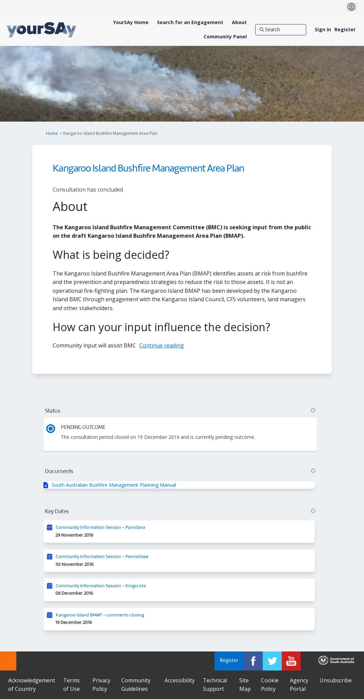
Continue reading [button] (161, 345)
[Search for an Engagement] (190, 22)
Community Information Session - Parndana (100, 527)
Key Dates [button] (180, 511)
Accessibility (179, 680)
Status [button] (180, 411)
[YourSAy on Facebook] (253, 660)
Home (52, 133)
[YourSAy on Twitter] (272, 660)
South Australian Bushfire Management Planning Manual (114, 485)
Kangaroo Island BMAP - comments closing (100, 615)
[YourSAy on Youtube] (291, 660)
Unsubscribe (335, 680)
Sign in (323, 29)
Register (345, 29)
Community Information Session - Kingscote (101, 586)
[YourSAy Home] (130, 22)
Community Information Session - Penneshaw (102, 557)
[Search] (280, 29)
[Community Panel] (225, 37)
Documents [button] (180, 471)
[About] (239, 22)
